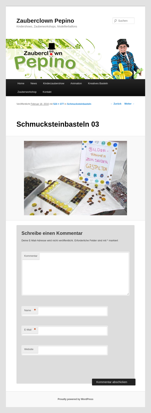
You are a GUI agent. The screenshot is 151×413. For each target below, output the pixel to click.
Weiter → (129, 103)
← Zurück (115, 103)
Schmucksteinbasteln (79, 104)
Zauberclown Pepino (45, 20)
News (33, 83)
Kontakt (47, 91)
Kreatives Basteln (98, 83)
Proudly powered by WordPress (75, 399)
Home (20, 83)
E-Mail (30, 330)
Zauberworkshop (27, 91)
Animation (76, 83)
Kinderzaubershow (53, 83)
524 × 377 (58, 104)
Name (30, 310)
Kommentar (30, 255)
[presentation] (51, 367)
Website (28, 349)
